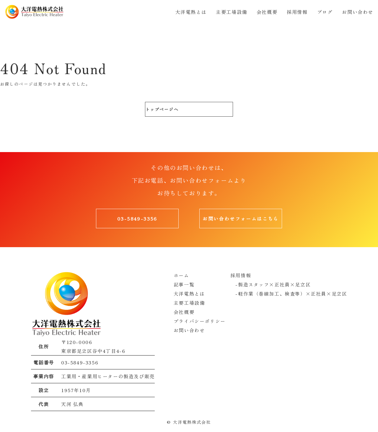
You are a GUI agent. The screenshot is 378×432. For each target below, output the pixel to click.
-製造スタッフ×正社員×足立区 (270, 284)
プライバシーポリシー (200, 319)
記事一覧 (184, 284)
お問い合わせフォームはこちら (241, 218)
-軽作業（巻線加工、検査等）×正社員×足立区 (288, 292)
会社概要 (267, 11)
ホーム (181, 275)
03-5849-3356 (137, 218)
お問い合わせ (357, 11)
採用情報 (297, 11)
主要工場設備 (231, 11)
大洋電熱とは (191, 11)
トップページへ (161, 109)
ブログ (325, 11)
